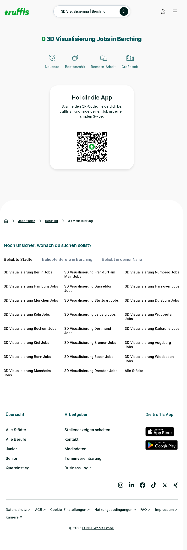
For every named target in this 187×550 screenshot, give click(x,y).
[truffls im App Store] (161, 431)
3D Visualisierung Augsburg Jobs (148, 344)
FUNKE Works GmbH (98, 528)
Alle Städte (134, 371)
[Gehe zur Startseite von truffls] (17, 11)
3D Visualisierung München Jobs (31, 300)
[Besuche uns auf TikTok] (153, 485)
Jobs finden (26, 221)
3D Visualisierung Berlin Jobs (28, 272)
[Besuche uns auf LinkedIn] (131, 485)
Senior (11, 458)
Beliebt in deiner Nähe (122, 259)
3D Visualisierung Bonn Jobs (27, 357)
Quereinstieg (17, 468)
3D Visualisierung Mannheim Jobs (27, 373)
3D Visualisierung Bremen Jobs (90, 342)
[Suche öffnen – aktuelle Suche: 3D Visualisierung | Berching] (92, 11)
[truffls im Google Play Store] (161, 445)
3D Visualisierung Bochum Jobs (30, 328)
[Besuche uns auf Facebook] (142, 485)
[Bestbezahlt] (75, 64)
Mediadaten (75, 448)
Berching (51, 221)
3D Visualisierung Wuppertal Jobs (148, 316)
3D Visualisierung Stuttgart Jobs (91, 300)
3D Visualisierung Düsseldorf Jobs (88, 288)
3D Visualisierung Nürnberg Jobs (152, 272)
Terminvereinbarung (83, 458)
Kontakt (71, 439)
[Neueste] (52, 64)
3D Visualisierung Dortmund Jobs (87, 330)
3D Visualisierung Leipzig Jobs (90, 314)
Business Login (78, 468)
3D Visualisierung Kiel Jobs (26, 342)
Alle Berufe (16, 439)
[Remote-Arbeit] (103, 64)
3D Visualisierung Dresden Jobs (90, 371)
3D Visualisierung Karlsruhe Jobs (152, 328)
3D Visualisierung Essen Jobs (88, 357)
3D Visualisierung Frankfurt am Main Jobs (89, 274)
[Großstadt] (129, 64)
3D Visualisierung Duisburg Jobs (152, 300)
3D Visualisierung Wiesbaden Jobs (149, 359)
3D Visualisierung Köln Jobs (27, 314)
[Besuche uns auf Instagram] (120, 485)
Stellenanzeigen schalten (87, 429)
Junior (11, 448)
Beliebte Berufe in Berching (67, 259)
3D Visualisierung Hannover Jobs (152, 286)
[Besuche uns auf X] (165, 485)
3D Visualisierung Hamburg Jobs (31, 286)
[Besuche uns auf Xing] (175, 485)
